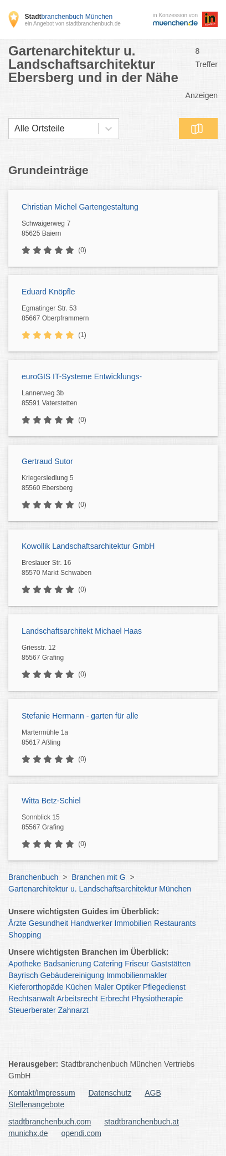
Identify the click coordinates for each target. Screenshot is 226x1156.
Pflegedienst (164, 986)
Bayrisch (23, 975)
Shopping (24, 934)
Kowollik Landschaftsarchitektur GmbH (88, 546)
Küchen (79, 986)
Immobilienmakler (136, 975)
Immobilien (133, 923)
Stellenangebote (36, 1104)
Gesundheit (49, 923)
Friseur (137, 963)
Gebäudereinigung (72, 975)
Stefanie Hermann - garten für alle (80, 715)
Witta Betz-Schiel (51, 800)
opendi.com (81, 1133)
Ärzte (17, 923)
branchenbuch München (68, 17)
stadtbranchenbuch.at (141, 1121)
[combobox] (14, 128)
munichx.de (28, 1133)
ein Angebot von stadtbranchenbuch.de (72, 24)
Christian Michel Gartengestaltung (80, 206)
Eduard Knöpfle (48, 291)
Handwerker (91, 923)
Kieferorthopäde (36, 986)
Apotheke (24, 963)
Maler (104, 986)
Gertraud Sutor (47, 461)
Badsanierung (67, 963)
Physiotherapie (157, 998)
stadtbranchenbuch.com (49, 1121)
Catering (107, 963)
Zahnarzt (73, 1010)
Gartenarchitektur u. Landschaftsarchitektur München (99, 888)
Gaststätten (171, 963)
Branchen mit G (98, 877)
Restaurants (175, 923)
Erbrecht (115, 998)
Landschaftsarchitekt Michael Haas (82, 631)
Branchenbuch (33, 877)
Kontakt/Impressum (41, 1092)
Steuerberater (32, 1010)
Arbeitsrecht (77, 998)
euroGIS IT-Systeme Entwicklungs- (82, 376)
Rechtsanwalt (31, 998)
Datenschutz (110, 1092)
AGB (153, 1092)
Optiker (128, 986)
